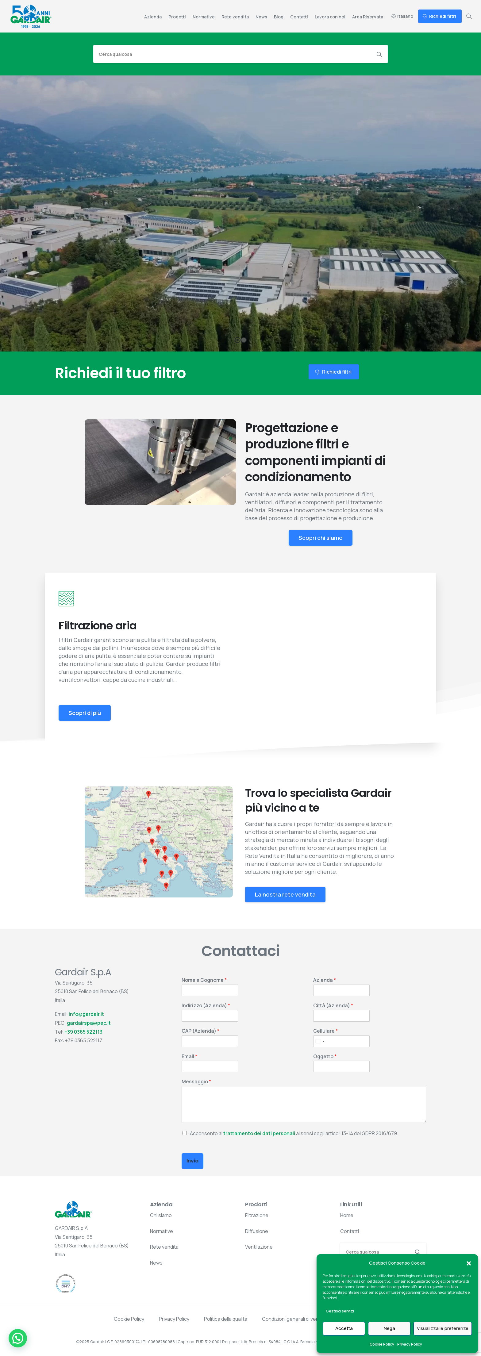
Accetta (344, 1328)
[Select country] (319, 1041)
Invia (192, 1160)
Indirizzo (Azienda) (206, 1005)
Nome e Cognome (204, 980)
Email (189, 1056)
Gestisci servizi (340, 1311)
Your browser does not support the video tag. (160, 462)
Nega (389, 1328)
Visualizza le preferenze (442, 1328)
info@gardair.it (86, 1014)
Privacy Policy (409, 1344)
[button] (469, 1263)
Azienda (324, 980)
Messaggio (196, 1081)
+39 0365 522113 (83, 1031)
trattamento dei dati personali (259, 1133)
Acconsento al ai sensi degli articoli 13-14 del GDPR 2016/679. (294, 1133)
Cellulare (325, 1031)
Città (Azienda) (333, 1005)
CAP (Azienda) (200, 1031)
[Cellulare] (341, 1041)
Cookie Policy (382, 1344)
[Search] (232, 54)
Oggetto (325, 1056)
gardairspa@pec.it (89, 1023)
